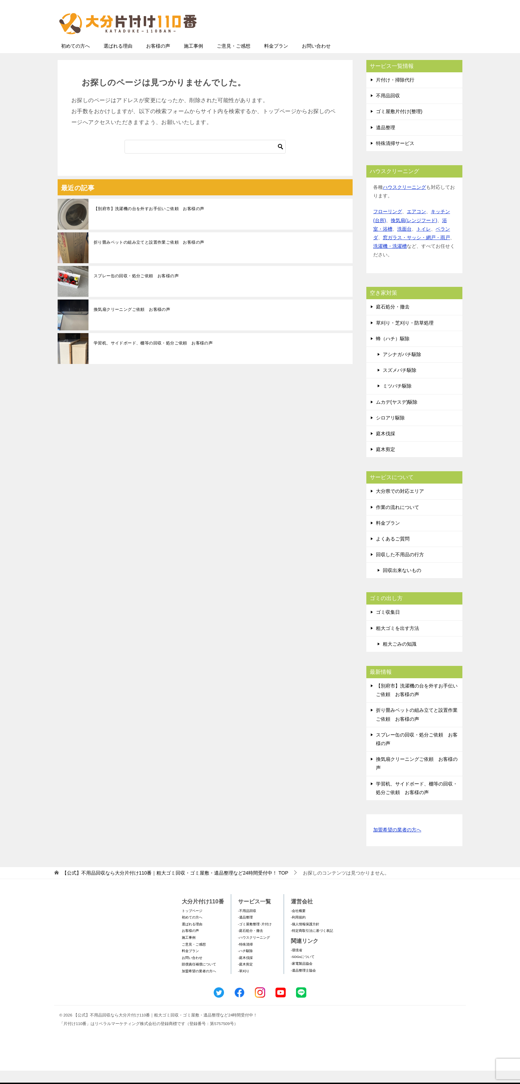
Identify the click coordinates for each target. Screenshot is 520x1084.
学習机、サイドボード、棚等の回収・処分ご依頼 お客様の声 (153, 356)
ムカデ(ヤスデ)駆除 (396, 415)
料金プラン (276, 59)
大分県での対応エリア (400, 504)
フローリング (387, 225)
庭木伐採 (385, 447)
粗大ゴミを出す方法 (397, 641)
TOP (175, 886)
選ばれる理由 (118, 59)
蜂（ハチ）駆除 (393, 352)
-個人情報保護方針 (305, 937)
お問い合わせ (316, 59)
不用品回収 (388, 109)
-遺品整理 (245, 931)
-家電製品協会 (301, 977)
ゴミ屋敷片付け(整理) (399, 124)
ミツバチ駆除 (397, 399)
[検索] (205, 160)
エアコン (416, 225)
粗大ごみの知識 (399, 657)
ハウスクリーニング (404, 200)
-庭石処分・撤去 (250, 944)
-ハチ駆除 (245, 964)
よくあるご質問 (393, 552)
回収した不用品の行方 (400, 568)
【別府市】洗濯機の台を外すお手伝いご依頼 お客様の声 (149, 222)
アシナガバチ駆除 (402, 367)
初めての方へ (75, 59)
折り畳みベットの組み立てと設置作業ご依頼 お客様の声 (149, 255)
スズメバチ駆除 (399, 383)
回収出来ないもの (402, 583)
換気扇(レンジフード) (414, 233)
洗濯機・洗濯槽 (390, 259)
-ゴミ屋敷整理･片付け (255, 937)
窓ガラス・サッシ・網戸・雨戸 (416, 251)
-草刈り (243, 984)
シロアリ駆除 (390, 431)
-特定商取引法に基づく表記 (312, 944)
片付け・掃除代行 (395, 93)
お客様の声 (158, 59)
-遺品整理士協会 (303, 984)
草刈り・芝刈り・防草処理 (405, 336)
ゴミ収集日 (388, 625)
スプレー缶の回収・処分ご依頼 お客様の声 (136, 289)
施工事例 (193, 59)
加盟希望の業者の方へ (397, 843)
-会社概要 (298, 924)
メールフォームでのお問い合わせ (398, 39)
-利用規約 (298, 931)
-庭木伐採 (245, 971)
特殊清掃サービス (395, 156)
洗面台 (404, 242)
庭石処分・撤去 (393, 320)
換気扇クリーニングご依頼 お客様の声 (132, 322)
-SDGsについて (303, 970)
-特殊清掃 (245, 958)
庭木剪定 (385, 462)
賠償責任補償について (199, 977)
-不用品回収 (247, 924)
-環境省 (296, 963)
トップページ (192, 924)
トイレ (423, 242)
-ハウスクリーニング (254, 951)
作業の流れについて (397, 520)
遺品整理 (385, 141)
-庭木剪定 (245, 977)
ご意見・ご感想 (233, 59)
